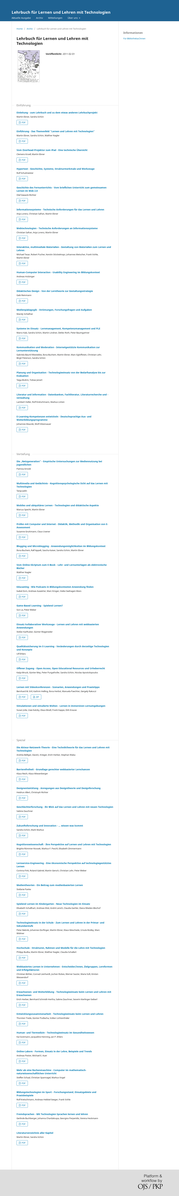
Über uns (73, 17)
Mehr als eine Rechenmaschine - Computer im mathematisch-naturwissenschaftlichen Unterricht (51, 1072)
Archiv (39, 17)
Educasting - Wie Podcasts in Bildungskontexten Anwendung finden (55, 586)
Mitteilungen (55, 17)
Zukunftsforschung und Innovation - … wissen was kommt (50, 825)
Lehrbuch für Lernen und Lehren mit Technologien (61, 12)
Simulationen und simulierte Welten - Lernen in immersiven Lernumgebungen (61, 705)
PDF (23, 122)
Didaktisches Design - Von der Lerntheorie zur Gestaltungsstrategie (55, 291)
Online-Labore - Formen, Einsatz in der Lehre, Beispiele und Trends (54, 1051)
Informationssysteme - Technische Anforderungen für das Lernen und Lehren (60, 209)
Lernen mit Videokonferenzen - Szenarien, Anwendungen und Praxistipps (58, 687)
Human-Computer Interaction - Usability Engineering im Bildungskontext (58, 272)
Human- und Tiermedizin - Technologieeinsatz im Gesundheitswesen (55, 1032)
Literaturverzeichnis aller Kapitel (35, 1132)
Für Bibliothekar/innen (134, 38)
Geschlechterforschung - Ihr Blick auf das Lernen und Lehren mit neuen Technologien (65, 806)
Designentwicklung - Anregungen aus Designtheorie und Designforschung (59, 788)
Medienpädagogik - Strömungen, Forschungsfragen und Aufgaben (54, 309)
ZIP (37, 696)
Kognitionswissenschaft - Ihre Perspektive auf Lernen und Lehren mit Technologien (64, 844)
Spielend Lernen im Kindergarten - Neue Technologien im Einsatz (53, 903)
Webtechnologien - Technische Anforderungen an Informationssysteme (57, 228)
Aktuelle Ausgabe (21, 17)
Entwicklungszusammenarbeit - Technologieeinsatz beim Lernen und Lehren (60, 1013)
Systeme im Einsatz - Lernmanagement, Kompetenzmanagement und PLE (58, 328)
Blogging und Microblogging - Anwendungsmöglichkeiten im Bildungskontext (61, 546)
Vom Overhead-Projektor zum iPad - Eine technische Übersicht (52, 150)
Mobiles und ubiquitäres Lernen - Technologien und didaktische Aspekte (58, 505)
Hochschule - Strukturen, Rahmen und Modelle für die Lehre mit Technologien (61, 947)
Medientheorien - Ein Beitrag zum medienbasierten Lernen (50, 885)
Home (20, 28)
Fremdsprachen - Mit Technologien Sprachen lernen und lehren (52, 1114)
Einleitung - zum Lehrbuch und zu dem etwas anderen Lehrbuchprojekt (57, 112)
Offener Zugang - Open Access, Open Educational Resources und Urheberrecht (61, 668)
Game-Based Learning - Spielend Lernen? (40, 605)
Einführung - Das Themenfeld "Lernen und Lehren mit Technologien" (56, 131)
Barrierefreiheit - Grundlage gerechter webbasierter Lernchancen (53, 769)
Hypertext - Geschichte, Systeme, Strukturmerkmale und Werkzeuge (55, 168)
